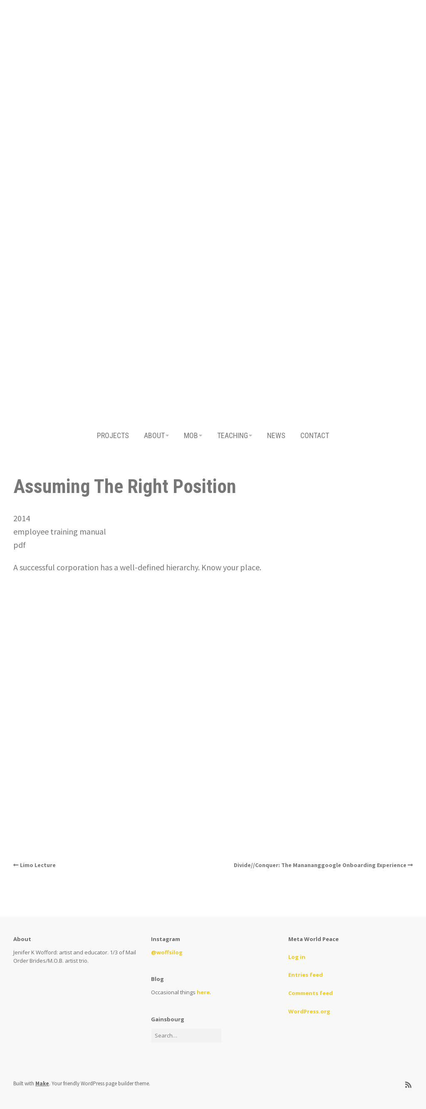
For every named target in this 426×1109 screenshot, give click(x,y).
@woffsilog (167, 952)
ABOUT (154, 435)
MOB (191, 435)
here (203, 992)
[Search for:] (186, 1035)
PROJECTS (113, 435)
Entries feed (305, 974)
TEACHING (232, 435)
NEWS (276, 435)
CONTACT (314, 435)
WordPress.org (309, 1011)
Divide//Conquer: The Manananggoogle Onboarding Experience (320, 865)
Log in (296, 957)
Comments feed (310, 993)
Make (42, 1083)
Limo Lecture (38, 865)
